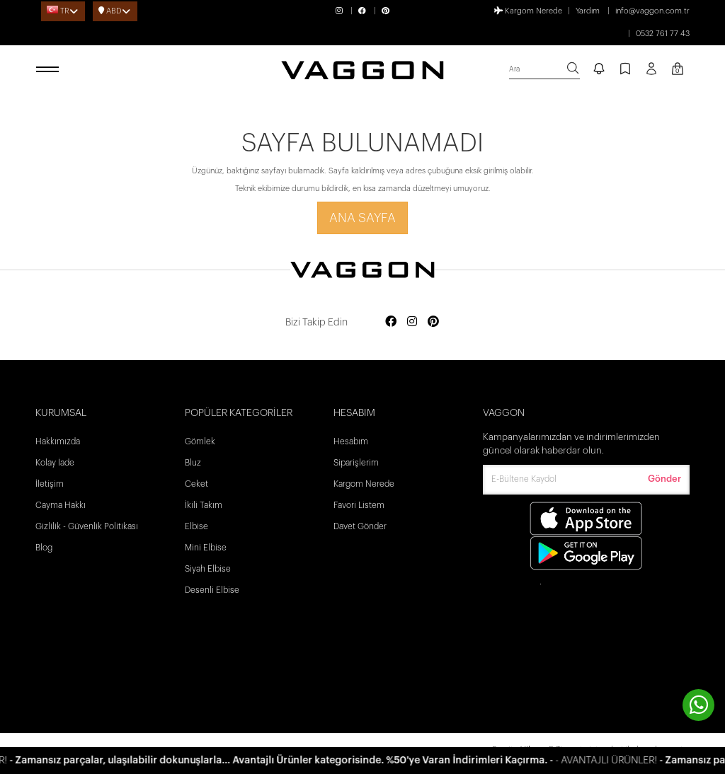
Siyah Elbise (208, 569)
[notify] (599, 70)
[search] (544, 70)
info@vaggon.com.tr (652, 11)
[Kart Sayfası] (678, 70)
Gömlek (200, 441)
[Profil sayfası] (651, 73)
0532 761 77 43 (663, 33)
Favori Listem (358, 505)
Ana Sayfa (362, 218)
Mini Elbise (206, 547)
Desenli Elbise (212, 590)
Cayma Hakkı (60, 505)
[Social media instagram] (412, 322)
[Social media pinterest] (433, 322)
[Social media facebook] (390, 322)
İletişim (49, 484)
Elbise (196, 526)
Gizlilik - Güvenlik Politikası (86, 526)
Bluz (193, 462)
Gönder (664, 478)
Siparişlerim (356, 462)
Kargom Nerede (528, 10)
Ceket (196, 484)
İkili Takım (203, 505)
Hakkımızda (57, 441)
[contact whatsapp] (698, 705)
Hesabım (350, 441)
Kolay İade (54, 462)
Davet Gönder (360, 526)
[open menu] (49, 70)
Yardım (588, 11)
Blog (43, 547)
